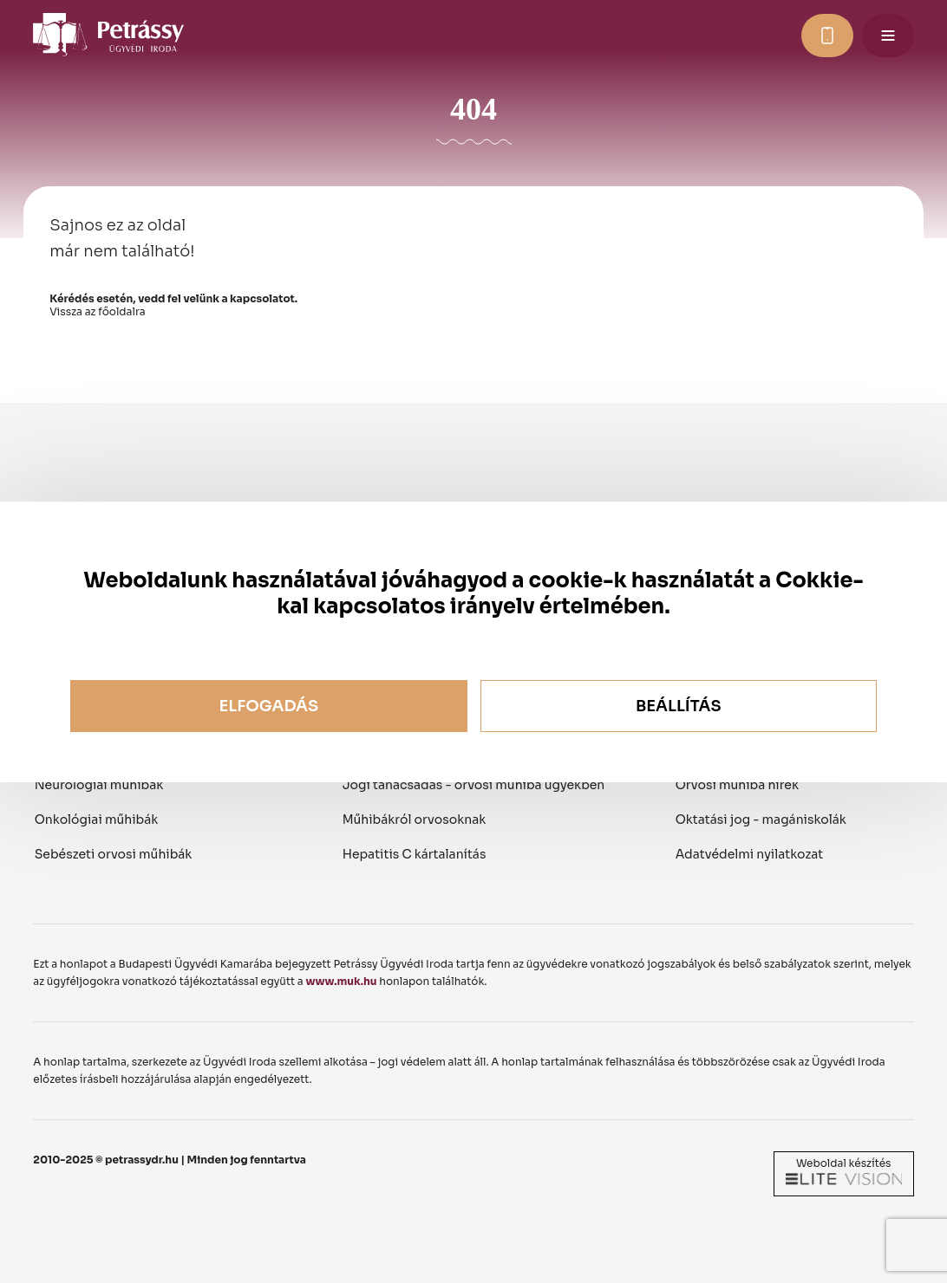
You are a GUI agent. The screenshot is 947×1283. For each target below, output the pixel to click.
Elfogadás (268, 706)
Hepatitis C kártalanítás (415, 854)
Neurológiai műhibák (99, 785)
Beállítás (679, 706)
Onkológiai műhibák (97, 819)
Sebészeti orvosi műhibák (114, 854)
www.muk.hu (340, 981)
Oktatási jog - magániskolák (761, 819)
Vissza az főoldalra (97, 311)
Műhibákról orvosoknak (415, 819)
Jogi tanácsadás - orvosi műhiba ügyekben (474, 785)
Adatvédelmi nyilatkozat (750, 854)
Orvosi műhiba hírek (737, 785)
